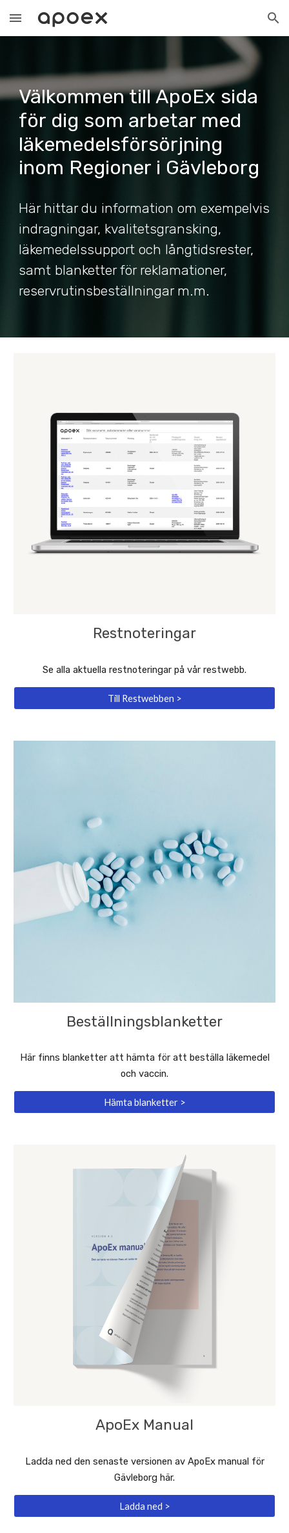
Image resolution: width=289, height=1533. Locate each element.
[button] (15, 17)
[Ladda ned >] (144, 1506)
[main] (144, 120)
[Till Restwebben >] (144, 698)
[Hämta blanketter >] (144, 1102)
